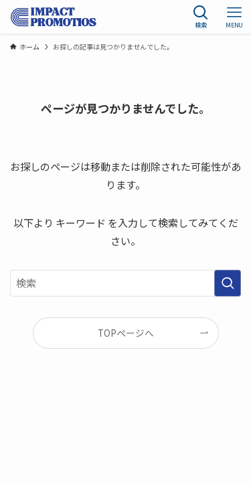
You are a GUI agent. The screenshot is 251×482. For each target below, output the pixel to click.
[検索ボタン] (201, 16)
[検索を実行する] (227, 283)
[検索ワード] (125, 283)
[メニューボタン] (234, 16)
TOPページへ (126, 332)
